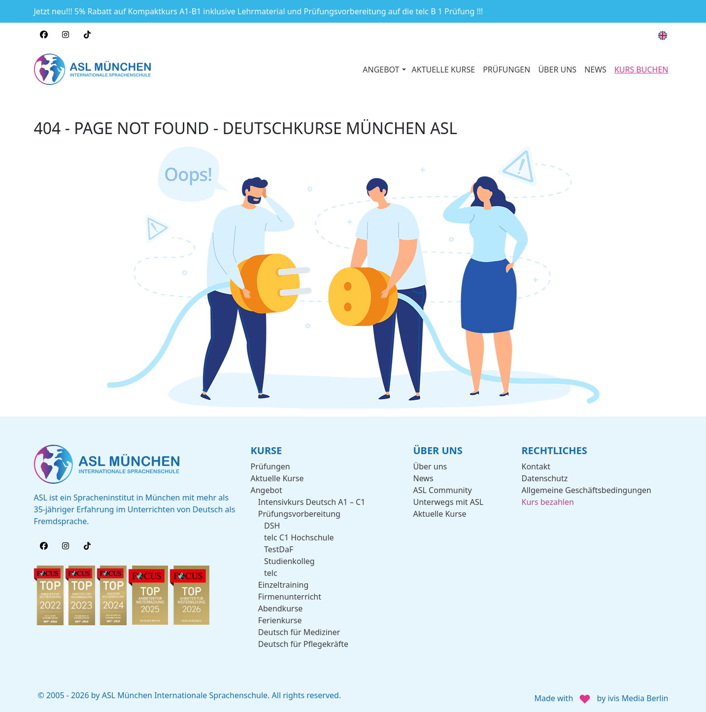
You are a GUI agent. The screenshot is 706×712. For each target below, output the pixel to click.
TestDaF (278, 548)
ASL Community (442, 489)
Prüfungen (270, 465)
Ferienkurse (280, 619)
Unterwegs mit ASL (448, 501)
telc (270, 572)
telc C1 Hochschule (299, 536)
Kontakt (536, 465)
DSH (272, 524)
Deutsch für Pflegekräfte (303, 643)
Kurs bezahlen (548, 501)
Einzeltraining (283, 583)
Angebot (266, 489)
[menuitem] (662, 35)
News (423, 477)
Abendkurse (280, 607)
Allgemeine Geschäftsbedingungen (586, 489)
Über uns (430, 465)
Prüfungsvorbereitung (299, 512)
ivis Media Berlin (637, 697)
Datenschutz (545, 477)
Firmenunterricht (289, 595)
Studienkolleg (289, 560)
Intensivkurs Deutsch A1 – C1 (312, 501)
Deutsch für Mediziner (299, 631)
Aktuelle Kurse (277, 477)
